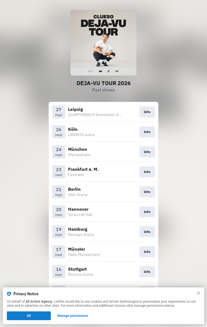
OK (29, 316)
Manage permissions (72, 316)
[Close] (198, 293)
